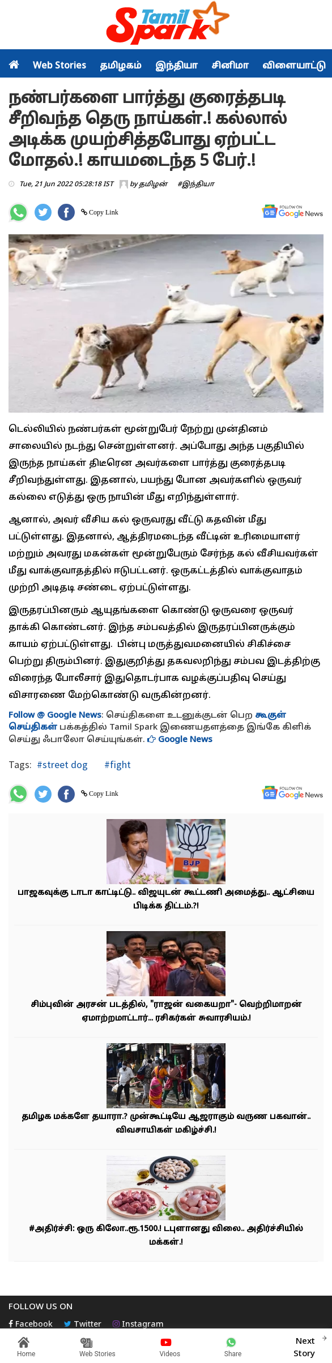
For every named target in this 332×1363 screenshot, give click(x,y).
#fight (116, 764)
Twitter (82, 1325)
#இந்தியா (195, 184)
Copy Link (102, 212)
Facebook (30, 1325)
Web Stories (59, 66)
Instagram (138, 1325)
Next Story (304, 1346)
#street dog (62, 764)
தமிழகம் (121, 66)
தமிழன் (153, 184)
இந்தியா (176, 66)
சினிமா (230, 66)
